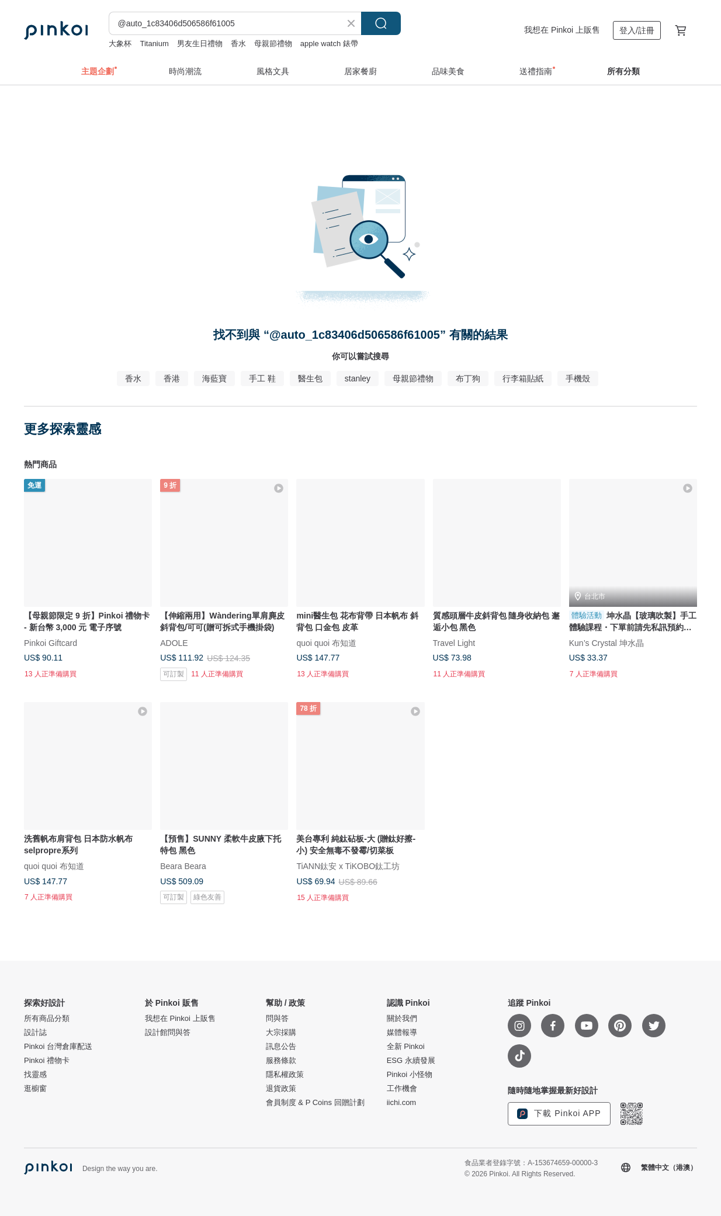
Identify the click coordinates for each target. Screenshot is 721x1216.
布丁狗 (468, 378)
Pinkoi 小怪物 (409, 1075)
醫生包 (310, 378)
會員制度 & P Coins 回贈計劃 (315, 1103)
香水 (238, 43)
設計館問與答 (167, 1033)
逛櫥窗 (35, 1089)
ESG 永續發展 (411, 1061)
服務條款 (281, 1061)
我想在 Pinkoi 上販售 (562, 29)
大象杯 (120, 43)
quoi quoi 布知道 (326, 643)
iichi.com (402, 1103)
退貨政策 (281, 1089)
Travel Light (454, 643)
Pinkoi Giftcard (50, 643)
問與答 (277, 1019)
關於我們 (402, 1019)
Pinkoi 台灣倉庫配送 (58, 1047)
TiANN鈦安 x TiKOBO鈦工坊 (348, 866)
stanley (357, 378)
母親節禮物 (273, 43)
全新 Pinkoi (406, 1047)
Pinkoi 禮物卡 (47, 1061)
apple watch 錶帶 (329, 43)
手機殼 (578, 378)
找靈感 (35, 1075)
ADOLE (174, 643)
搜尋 (381, 23)
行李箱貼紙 (522, 378)
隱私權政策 (285, 1075)
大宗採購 (281, 1033)
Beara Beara (183, 866)
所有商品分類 (47, 1019)
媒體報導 (402, 1033)
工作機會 (402, 1089)
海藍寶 (214, 378)
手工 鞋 (262, 378)
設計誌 (35, 1033)
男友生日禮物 (200, 43)
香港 (172, 378)
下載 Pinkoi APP (559, 1114)
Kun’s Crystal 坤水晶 (606, 643)
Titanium (154, 43)
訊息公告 (281, 1047)
